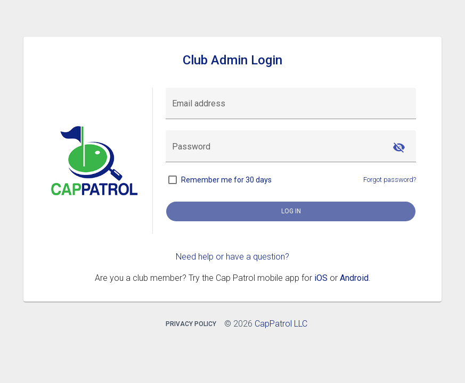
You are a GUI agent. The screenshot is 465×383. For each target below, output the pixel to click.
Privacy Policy (191, 324)
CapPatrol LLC (281, 324)
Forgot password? (389, 180)
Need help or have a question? (232, 257)
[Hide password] (399, 147)
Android (354, 278)
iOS (321, 278)
